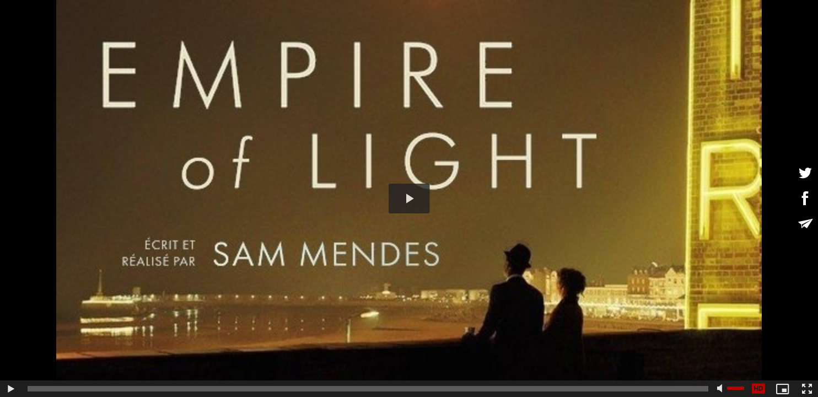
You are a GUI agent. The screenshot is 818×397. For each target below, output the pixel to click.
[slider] (368, 388)
